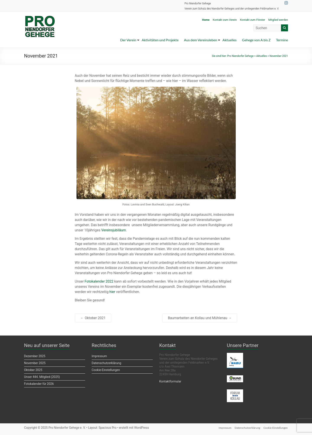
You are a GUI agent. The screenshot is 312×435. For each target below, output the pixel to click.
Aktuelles (230, 40)
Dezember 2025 (34, 356)
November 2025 (35, 363)
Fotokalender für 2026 (39, 383)
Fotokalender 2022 (98, 281)
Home (206, 19)
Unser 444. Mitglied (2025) (42, 377)
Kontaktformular (170, 381)
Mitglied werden (278, 19)
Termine (282, 40)
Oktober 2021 (93, 318)
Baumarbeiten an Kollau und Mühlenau (200, 318)
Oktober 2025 (33, 370)
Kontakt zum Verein (225, 19)
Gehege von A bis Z (256, 40)
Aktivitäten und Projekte (160, 40)
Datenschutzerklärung (106, 363)
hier (112, 292)
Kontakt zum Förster (252, 19)
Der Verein (128, 40)
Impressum (99, 356)
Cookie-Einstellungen (106, 370)
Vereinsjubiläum (113, 230)
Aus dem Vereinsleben (200, 40)
